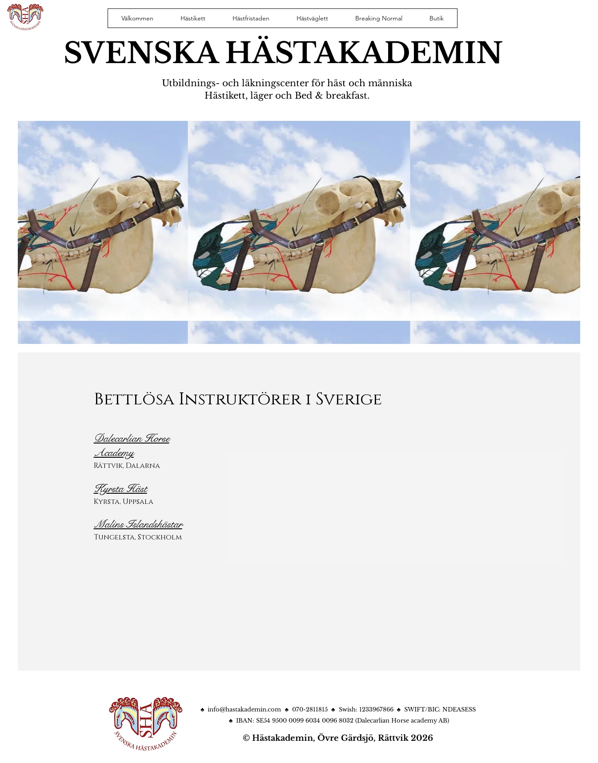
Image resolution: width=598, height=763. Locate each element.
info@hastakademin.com (244, 709)
